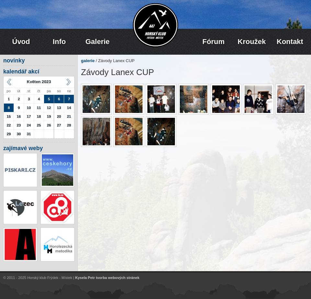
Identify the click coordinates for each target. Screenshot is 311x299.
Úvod (21, 42)
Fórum (213, 42)
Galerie (98, 42)
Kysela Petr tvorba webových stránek (107, 278)
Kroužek (252, 42)
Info (59, 42)
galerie (88, 60)
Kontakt (290, 42)
